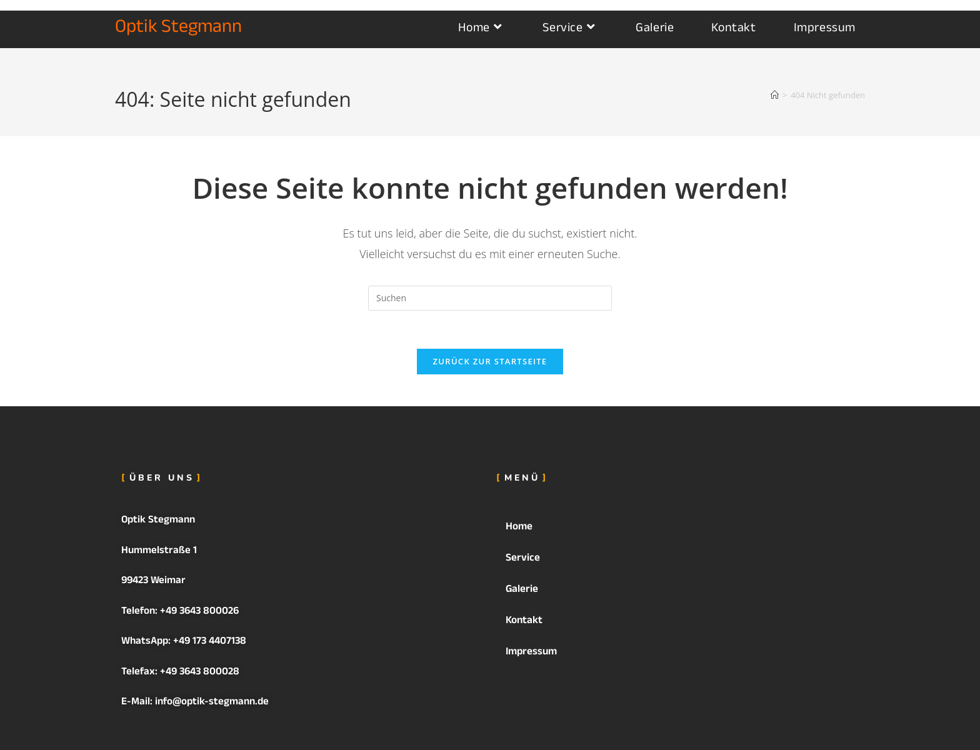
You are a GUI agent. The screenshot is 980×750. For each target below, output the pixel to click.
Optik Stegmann (178, 29)
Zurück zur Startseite (490, 361)
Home (526, 528)
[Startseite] (775, 95)
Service (530, 559)
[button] (677, 528)
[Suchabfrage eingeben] (490, 298)
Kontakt (524, 621)
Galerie (522, 590)
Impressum (531, 653)
